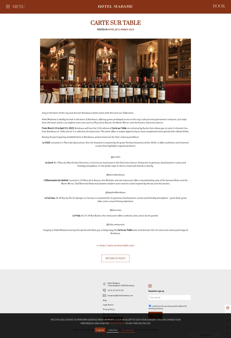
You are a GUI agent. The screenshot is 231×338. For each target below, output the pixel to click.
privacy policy (117, 323)
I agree (100, 330)
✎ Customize (127, 330)
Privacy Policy (109, 309)
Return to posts (115, 258)
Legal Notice (108, 305)
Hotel (111, 29)
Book (219, 6)
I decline (112, 330)
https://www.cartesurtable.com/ (117, 245)
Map (105, 300)
